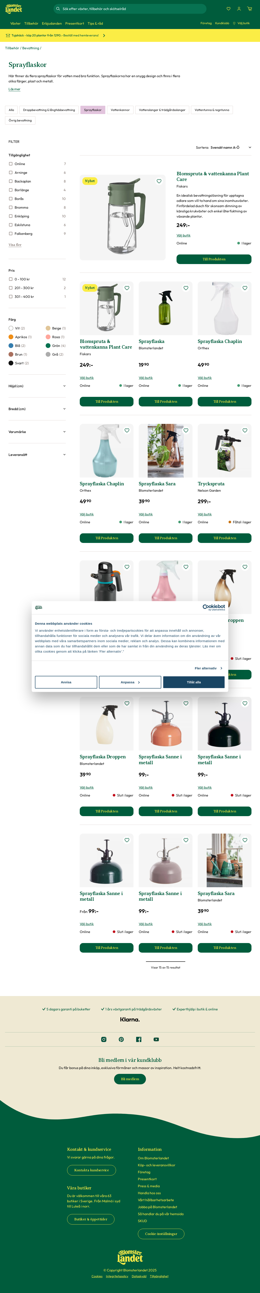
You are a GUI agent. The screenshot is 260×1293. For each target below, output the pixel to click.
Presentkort (147, 1179)
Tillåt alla (194, 682)
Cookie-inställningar (161, 1234)
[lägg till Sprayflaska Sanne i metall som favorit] (186, 703)
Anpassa (130, 682)
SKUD (142, 1221)
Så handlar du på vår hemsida (161, 1214)
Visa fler (15, 245)
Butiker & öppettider (90, 1219)
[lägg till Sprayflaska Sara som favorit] (186, 430)
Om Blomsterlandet (153, 1158)
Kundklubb (222, 23)
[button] (37, 386)
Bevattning (30, 48)
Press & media (149, 1186)
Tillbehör (12, 48)
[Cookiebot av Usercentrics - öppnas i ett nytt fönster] (206, 607)
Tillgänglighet (159, 1276)
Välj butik (241, 23)
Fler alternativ (206, 668)
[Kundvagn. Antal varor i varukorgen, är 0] (249, 8)
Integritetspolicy (117, 1276)
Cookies (97, 1276)
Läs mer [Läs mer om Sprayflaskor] (15, 89)
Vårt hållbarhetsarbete (156, 1200)
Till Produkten (114, 403)
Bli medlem (130, 1079)
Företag (206, 23)
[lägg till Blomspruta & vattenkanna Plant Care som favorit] (159, 181)
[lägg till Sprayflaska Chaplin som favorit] (245, 288)
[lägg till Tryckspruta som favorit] (245, 430)
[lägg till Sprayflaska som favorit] (186, 288)
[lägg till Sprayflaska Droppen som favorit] (245, 567)
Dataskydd (139, 1276)
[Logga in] (239, 8)
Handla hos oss (149, 1193)
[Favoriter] (228, 8)
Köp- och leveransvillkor (156, 1165)
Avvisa (66, 682)
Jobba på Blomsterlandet (157, 1207)
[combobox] (134, 8)
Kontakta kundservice (91, 1170)
